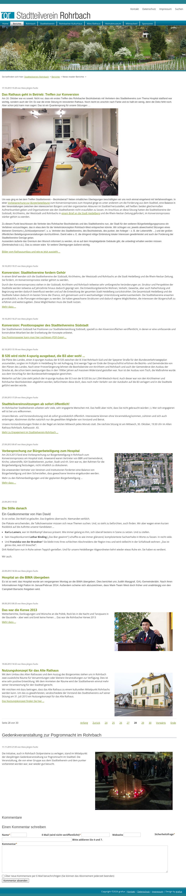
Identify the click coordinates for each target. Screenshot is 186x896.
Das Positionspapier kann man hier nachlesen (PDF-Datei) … (34, 337)
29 (142, 722)
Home (5, 23)
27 (128, 722)
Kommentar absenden (15, 880)
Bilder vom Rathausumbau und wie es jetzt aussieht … (31, 251)
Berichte (17, 23)
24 (106, 722)
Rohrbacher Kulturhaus (70, 23)
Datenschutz (149, 9)
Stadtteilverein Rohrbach (36, 76)
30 (150, 722)
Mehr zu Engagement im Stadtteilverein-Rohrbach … (30, 432)
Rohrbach (31, 23)
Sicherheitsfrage (165, 834)
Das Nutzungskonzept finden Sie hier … (23, 701)
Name (6, 834)
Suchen (179, 9)
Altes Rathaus (94, 23)
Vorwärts (161, 722)
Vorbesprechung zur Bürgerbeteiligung (29, 202)
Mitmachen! (132, 23)
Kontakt (134, 9)
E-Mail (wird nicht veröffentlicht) (61, 834)
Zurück (96, 722)
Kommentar (9, 844)
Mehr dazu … (9, 306)
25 (113, 722)
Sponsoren (147, 23)
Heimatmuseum (113, 23)
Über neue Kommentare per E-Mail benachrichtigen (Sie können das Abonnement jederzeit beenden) (59, 876)
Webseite (118, 834)
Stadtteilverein (47, 23)
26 (120, 722)
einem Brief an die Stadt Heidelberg (80, 213)
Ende (173, 722)
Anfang (84, 722)
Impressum (165, 9)
